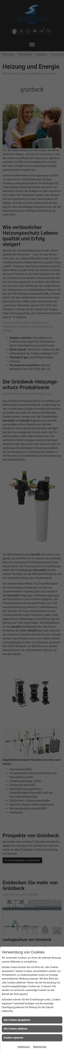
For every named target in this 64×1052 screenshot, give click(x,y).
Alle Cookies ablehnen (15, 1028)
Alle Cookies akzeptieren (17, 1020)
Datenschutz (39, 1046)
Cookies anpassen (13, 1037)
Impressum (24, 1046)
